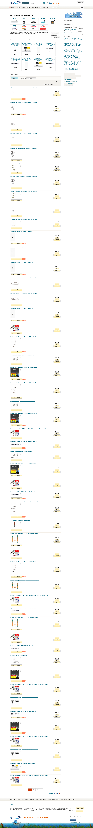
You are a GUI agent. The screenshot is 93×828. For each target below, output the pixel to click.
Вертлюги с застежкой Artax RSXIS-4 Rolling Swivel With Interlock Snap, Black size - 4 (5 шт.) (29, 775)
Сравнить (13, 99)
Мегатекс (74, 68)
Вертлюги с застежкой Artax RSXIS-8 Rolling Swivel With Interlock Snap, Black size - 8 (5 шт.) (29, 633)
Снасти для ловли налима (70, 74)
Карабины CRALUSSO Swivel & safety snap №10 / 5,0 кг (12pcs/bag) (24, 502)
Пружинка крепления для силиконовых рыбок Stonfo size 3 (22, 451)
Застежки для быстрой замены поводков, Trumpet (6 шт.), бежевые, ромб (25, 669)
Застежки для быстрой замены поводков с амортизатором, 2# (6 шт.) (24, 580)
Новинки (12, 7)
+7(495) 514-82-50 (28, 817)
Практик (65, 69)
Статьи (53, 7)
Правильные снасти (68, 75)
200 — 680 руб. (45, 21)
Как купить (48, 7)
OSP (77, 56)
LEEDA (70, 51)
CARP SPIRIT (77, 43)
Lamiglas (66, 51)
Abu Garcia (76, 38)
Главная (11, 799)
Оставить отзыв (80, 808)
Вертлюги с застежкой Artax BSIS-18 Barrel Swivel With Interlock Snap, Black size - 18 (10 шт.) (29, 324)
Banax (69, 40)
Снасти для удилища (69, 85)
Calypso (71, 43)
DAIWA (80, 44)
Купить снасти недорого (69, 83)
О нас (40, 7)
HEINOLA (66, 49)
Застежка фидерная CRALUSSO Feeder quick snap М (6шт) (15, 44)
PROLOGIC (77, 58)
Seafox (71, 61)
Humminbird (66, 50)
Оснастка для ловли (19, 11)
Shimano (79, 61)
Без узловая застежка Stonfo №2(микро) (18, 655)
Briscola (77, 42)
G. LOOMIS (78, 45)
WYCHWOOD (66, 67)
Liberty (74, 51)
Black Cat (78, 40)
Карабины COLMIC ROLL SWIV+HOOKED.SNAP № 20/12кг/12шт (23, 608)
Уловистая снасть (68, 79)
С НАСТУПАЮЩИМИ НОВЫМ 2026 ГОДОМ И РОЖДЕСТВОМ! (73, 22)
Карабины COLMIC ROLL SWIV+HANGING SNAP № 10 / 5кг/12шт (15, 59)
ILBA (71, 50)
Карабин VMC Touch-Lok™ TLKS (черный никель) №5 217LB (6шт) (23, 293)
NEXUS (65, 56)
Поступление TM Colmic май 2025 (71, 32)
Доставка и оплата (34, 7)
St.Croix (74, 62)
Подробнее (57, 95)
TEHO (70, 64)
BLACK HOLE (66, 42)
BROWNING (66, 43)
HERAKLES (71, 49)
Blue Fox (72, 42)
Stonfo (78, 62)
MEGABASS (70, 54)
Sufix (77, 63)
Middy (75, 54)
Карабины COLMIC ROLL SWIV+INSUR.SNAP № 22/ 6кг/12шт (27, 44)
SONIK (69, 62)
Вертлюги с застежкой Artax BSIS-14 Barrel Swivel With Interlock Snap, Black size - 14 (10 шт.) (29, 479)
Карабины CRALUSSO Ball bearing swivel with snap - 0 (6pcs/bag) (23, 87)
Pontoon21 (66, 58)
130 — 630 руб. (14, 20)
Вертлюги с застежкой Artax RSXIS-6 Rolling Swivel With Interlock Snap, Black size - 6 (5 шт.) (29, 684)
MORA (76, 55)
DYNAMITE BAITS (71, 45)
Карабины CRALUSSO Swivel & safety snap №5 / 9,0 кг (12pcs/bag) (23, 337)
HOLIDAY (77, 49)
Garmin (76, 46)
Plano (76, 57)
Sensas (75, 61)
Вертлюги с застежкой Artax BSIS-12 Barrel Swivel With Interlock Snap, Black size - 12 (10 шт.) (29, 549)
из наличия (15, 78)
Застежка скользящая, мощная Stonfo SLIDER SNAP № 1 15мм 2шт (24, 697)
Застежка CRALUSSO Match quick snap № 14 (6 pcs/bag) (26, 59)
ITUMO (78, 50)
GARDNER (71, 46)
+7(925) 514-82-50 (59, 3)
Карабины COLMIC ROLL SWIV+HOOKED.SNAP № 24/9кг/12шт (50, 44)
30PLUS (71, 38)
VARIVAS (75, 64)
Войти (82, 7)
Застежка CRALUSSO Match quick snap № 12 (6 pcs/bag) (38, 44)
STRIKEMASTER (71, 63)
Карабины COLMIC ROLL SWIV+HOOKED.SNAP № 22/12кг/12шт (23, 646)
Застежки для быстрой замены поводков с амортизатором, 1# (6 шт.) (24, 533)
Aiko (70, 39)
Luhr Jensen (79, 51)
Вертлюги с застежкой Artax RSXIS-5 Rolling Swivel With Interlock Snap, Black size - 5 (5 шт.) (29, 736)
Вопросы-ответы (17, 799)
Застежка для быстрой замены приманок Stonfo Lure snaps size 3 (24, 219)
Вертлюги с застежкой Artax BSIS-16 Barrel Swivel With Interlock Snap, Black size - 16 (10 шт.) (29, 428)
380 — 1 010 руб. (35, 21)
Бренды (44, 7)
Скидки (23, 7)
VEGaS (79, 64)
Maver (65, 54)
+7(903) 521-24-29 (42, 817)
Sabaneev (66, 61)
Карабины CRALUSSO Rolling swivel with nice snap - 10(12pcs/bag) (24, 204)
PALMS (65, 57)
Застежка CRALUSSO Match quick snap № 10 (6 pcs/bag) (21, 247)
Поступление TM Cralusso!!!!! (70, 29)
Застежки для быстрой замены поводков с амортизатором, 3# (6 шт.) (24, 617)
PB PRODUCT (71, 57)
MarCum (73, 52)
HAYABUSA (75, 48)
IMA (74, 50)
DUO (65, 45)
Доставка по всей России (74, 15)
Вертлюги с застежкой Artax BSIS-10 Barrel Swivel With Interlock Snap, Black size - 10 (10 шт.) (29, 595)
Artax (78, 39)
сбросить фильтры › (48, 84)
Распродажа (19, 7)
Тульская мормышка (73, 69)
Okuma (73, 56)
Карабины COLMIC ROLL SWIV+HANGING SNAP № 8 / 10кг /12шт (50, 59)
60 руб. (14, 27)
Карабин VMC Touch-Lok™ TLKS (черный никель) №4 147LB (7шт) (23, 278)
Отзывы (22, 799)
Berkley (73, 40)
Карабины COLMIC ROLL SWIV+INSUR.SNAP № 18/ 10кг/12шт (38, 59)
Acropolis (66, 39)
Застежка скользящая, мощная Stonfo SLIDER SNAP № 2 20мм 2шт (24, 749)
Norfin (70, 56)
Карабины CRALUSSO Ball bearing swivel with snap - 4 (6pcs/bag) (23, 133)
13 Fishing (66, 38)
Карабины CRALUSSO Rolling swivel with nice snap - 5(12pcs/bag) (23, 148)
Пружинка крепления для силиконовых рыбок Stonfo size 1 (22, 355)
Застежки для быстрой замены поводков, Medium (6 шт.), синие (23, 413)
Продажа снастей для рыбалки (71, 81)
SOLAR (65, 62)
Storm (65, 63)
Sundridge (66, 64)
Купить (57, 93)
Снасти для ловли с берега (70, 77)
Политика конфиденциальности (75, 822)
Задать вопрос (79, 811)
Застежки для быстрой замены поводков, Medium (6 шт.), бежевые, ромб (25, 721)
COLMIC (65, 44)
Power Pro (72, 58)
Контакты (57, 7)
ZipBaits (65, 68)
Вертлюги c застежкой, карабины (30, 11)
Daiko (76, 44)
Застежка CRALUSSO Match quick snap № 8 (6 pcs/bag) (21, 231)
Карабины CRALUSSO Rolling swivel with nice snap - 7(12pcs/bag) (23, 176)
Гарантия (28, 7)
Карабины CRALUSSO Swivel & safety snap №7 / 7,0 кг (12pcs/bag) (23, 383)
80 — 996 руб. (24, 21)
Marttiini (77, 52)
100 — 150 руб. (55, 21)
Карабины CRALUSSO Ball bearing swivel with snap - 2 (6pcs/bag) (23, 118)
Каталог (11, 11)
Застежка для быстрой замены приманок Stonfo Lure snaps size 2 (24, 191)
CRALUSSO (71, 44)
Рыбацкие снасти (76, 75)
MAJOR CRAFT (67, 52)
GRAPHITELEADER (68, 48)
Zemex (76, 67)
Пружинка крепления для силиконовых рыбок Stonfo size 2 (22, 401)
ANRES (73, 39)
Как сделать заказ (55, 799)
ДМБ (69, 68)
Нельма (78, 68)
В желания (19, 99)
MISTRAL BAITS (70, 55)
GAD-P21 (66, 46)
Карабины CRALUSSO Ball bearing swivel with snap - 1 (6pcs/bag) (23, 102)
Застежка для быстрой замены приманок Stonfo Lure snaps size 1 (24, 164)
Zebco (72, 67)
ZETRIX (80, 67)
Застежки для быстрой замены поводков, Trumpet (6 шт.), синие (23, 367)
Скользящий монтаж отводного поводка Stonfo (20, 520)
